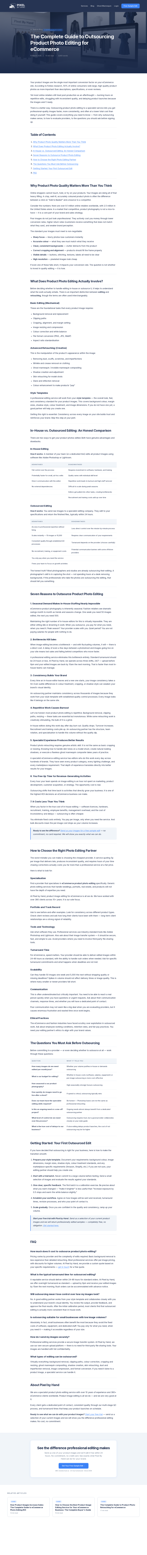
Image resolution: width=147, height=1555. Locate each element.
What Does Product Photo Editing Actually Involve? (56, 146)
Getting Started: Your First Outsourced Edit (52, 168)
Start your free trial (94, 1414)
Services (84, 6)
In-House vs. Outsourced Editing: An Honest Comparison (59, 151)
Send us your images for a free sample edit (80, 830)
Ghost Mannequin (104, 6)
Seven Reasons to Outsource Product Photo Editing (57, 155)
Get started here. (51, 1225)
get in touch (63, 1267)
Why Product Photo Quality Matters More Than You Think (59, 142)
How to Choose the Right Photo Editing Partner (54, 160)
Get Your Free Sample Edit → (73, 1466)
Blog (92, 6)
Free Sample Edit (130, 6)
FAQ (35, 173)
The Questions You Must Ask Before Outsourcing (55, 164)
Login (116, 6)
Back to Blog (36, 29)
